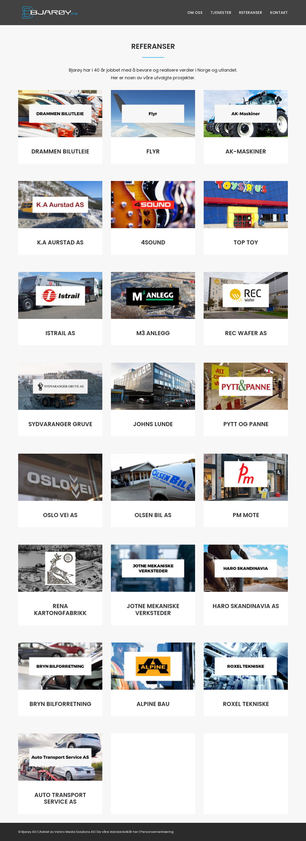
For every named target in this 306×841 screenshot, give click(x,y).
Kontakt (279, 12)
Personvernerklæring (157, 831)
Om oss (195, 12)
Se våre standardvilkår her (117, 831)
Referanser (250, 12)
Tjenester (221, 12)
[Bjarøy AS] (45, 12)
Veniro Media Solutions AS (75, 831)
